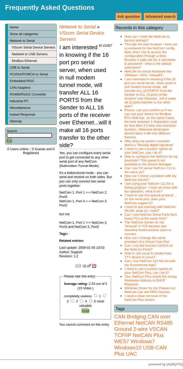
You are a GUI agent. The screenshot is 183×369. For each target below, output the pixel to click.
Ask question (128, 16)
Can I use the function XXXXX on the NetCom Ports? (148, 247)
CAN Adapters (20, 88)
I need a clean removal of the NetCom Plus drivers (145, 298)
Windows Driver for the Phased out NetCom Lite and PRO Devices (150, 290)
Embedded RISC (24, 81)
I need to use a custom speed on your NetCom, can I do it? (148, 151)
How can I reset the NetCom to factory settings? (147, 38)
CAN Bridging (130, 316)
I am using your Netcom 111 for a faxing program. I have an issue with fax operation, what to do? (150, 187)
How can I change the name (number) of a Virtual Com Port (146, 240)
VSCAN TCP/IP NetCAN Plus (140, 332)
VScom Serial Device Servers (33, 47)
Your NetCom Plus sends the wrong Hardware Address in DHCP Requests (150, 280)
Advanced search (160, 16)
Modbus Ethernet (24, 61)
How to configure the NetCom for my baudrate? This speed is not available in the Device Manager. (151, 160)
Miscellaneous (20, 108)
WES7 (121, 341)
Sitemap (16, 121)
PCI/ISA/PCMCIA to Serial (29, 74)
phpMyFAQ (175, 364)
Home (14, 27)
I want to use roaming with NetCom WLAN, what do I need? (150, 209)
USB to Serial (19, 67)
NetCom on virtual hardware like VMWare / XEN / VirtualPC (147, 73)
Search (12, 131)
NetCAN (145, 323)
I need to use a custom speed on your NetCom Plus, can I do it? (148, 271)
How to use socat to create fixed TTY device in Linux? (147, 255)
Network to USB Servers (30, 54)
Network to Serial (22, 41)
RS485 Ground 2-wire (143, 326)
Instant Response (22, 114)
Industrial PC (21, 101)
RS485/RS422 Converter (28, 94)
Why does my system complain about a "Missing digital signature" (149, 143)
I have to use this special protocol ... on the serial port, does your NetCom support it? (150, 199)
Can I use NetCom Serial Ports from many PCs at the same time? (150, 216)
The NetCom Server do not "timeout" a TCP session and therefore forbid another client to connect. (147, 228)
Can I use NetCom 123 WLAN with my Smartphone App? (149, 263)
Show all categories (24, 34)
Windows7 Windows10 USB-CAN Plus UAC (140, 347)
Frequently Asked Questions (49, 7)
